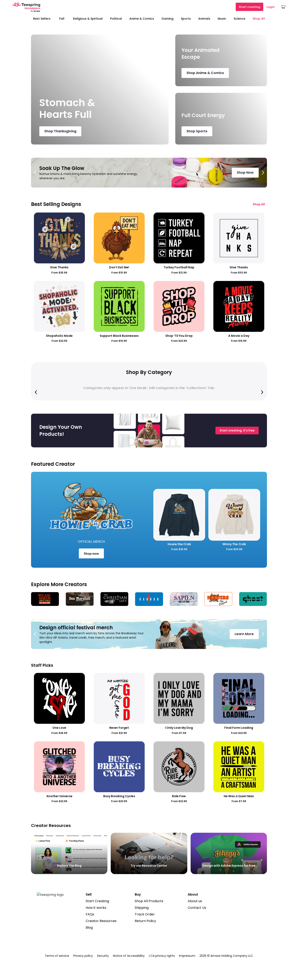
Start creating (249, 6)
